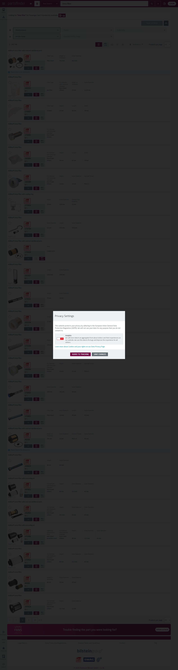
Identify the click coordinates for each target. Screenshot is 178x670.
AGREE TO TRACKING (80, 354)
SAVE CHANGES (100, 354)
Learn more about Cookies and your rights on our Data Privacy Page (80, 346)
